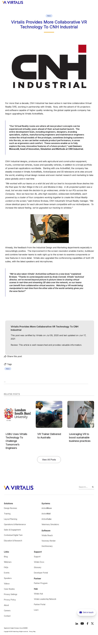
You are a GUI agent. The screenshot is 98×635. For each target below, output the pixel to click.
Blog (6, 557)
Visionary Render (49, 541)
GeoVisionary (47, 546)
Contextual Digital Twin (13, 535)
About (6, 605)
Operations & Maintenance (15, 524)
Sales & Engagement (12, 530)
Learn (36, 610)
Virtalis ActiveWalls (34, 113)
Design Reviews (10, 508)
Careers (7, 611)
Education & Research (13, 541)
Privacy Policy (10, 600)
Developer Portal (41, 573)
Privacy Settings (10, 594)
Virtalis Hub (38, 594)
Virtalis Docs (39, 562)
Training (7, 514)
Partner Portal (39, 604)
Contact (7, 616)
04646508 (25, 628)
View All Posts (49, 459)
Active (47, 508)
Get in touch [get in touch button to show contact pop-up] (88, 612)
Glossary (37, 567)
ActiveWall (65, 168)
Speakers (8, 578)
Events (6, 573)
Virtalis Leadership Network (45, 599)
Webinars (7, 562)
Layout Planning (10, 519)
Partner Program (40, 583)
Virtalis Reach (47, 535)
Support (37, 557)
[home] (13, 2)
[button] (94, 2)
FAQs (6, 567)
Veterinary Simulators (50, 524)
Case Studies (9, 589)
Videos (7, 584)
